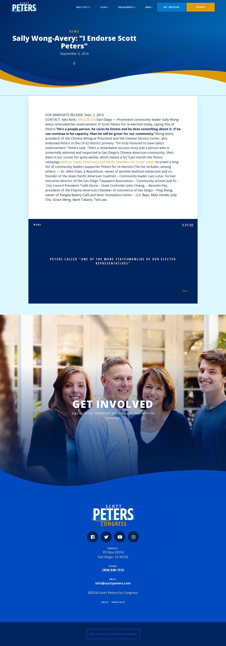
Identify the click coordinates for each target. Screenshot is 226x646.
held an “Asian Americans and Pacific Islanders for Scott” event (108, 162)
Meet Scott (82, 7)
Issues (103, 7)
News (148, 7)
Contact (105, 602)
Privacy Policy (118, 602)
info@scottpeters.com (113, 583)
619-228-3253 (87, 119)
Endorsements (126, 7)
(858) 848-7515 (113, 570)
